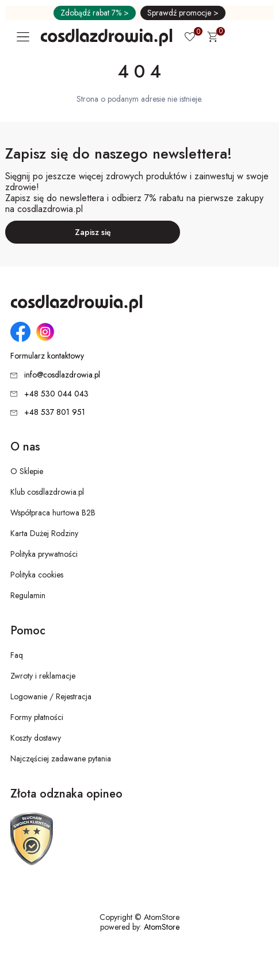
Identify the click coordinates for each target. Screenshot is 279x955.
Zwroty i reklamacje (42, 675)
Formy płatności (36, 717)
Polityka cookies (36, 574)
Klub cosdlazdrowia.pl (47, 492)
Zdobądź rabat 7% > (94, 12)
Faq (16, 655)
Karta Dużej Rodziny (44, 533)
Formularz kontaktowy (47, 356)
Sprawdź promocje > (183, 12)
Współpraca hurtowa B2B (52, 512)
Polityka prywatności (44, 554)
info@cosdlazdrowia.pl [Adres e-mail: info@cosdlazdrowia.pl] (62, 374)
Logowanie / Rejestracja (50, 696)
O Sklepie (26, 471)
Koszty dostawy (35, 738)
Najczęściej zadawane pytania (60, 758)
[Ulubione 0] (190, 38)
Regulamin (27, 595)
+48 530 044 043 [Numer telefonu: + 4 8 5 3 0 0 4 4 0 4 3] (56, 393)
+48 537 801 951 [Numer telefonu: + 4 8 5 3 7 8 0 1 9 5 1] (54, 412)
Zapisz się (93, 232)
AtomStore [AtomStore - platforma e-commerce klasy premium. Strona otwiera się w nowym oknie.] (161, 927)
